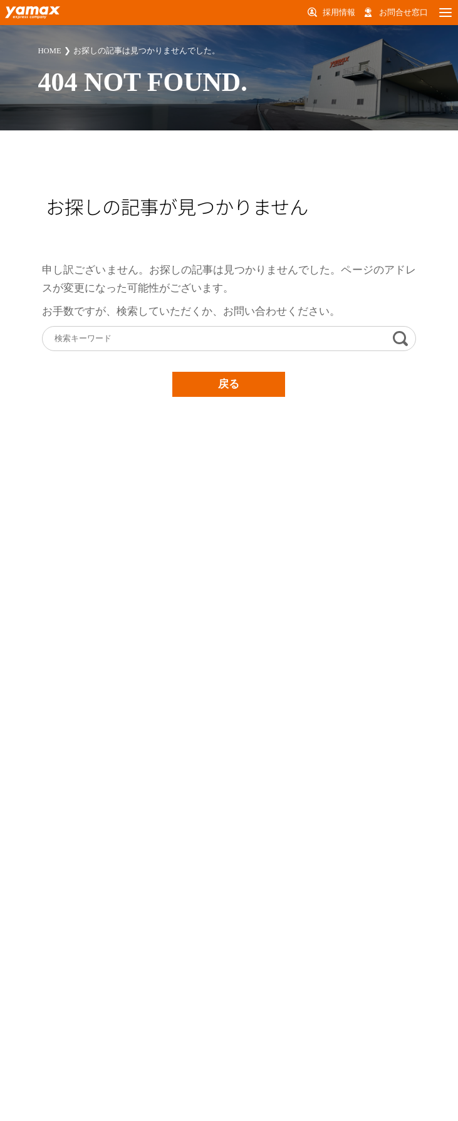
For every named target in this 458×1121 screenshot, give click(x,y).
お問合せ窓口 (403, 12)
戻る (228, 384)
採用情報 (339, 12)
